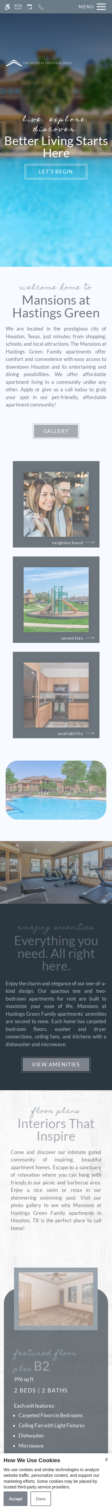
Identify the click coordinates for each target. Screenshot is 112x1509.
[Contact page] (18, 6)
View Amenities (56, 1064)
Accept (15, 1498)
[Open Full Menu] (90, 6)
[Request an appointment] (30, 6)
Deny (41, 1498)
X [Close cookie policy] (106, 1459)
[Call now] (41, 6)
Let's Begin (56, 171)
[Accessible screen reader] (7, 6)
